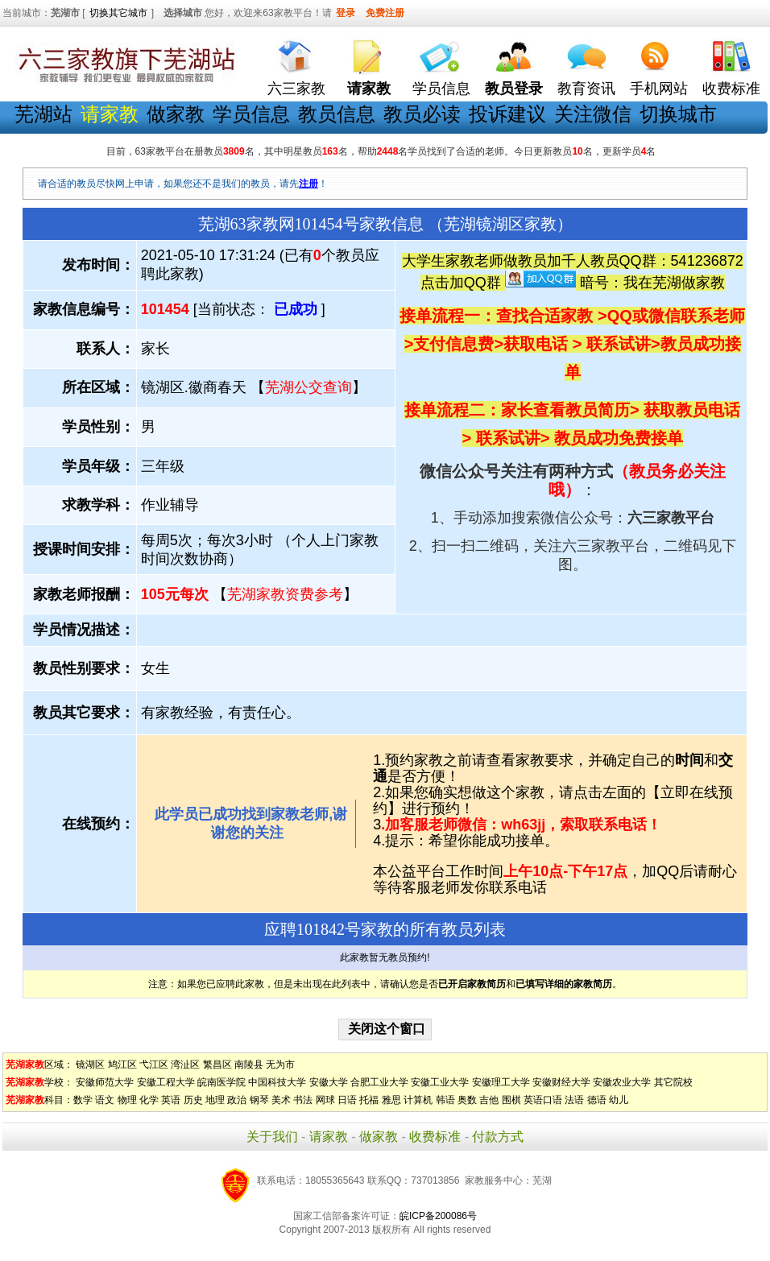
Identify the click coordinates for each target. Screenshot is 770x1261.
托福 (369, 1100)
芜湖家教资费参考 (285, 594)
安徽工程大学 (166, 1082)
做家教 (176, 114)
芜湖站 (43, 114)
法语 (574, 1100)
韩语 (445, 1100)
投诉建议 (507, 114)
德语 (596, 1100)
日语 (347, 1100)
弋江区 (153, 1064)
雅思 (391, 1100)
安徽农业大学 (622, 1082)
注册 (308, 183)
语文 (104, 1100)
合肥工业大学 (379, 1082)
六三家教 (296, 89)
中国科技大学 (277, 1082)
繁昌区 (217, 1064)
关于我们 (272, 1136)
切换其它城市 (118, 13)
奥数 (467, 1100)
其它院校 (673, 1082)
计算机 (418, 1100)
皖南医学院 (221, 1082)
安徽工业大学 (440, 1082)
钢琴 (259, 1100)
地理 (215, 1100)
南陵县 (248, 1064)
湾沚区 (185, 1064)
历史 (193, 1100)
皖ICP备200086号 (438, 1216)
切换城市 (678, 114)
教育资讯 (586, 89)
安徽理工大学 (501, 1082)
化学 (149, 1100)
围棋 (511, 1100)
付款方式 (498, 1136)
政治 (236, 1100)
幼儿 (618, 1100)
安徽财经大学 (561, 1082)
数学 (83, 1100)
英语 (170, 1100)
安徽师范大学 (105, 1082)
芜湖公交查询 (308, 387)
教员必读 (422, 114)
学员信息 (441, 89)
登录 (345, 13)
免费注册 (385, 13)
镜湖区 (90, 1064)
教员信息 (336, 114)
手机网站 (659, 89)
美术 (281, 1100)
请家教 (328, 1136)
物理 (127, 1100)
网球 (325, 1100)
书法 (303, 1100)
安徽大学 (328, 1082)
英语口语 (543, 1100)
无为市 (280, 1064)
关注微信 (592, 114)
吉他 (489, 1100)
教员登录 (514, 89)
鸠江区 (122, 1064)
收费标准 (731, 89)
